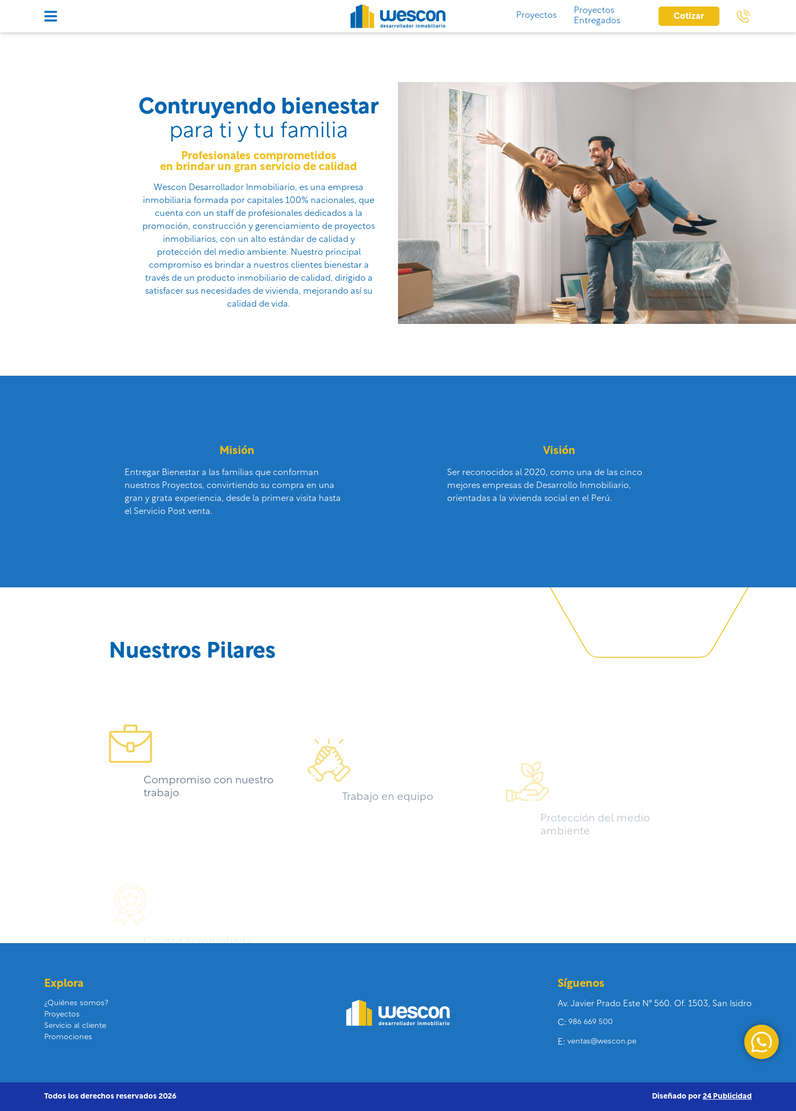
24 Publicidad (727, 1096)
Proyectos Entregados (597, 16)
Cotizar (689, 17)
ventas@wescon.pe (601, 1041)
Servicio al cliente (75, 1025)
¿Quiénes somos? (76, 1003)
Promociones (68, 1037)
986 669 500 (590, 1022)
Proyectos (536, 15)
